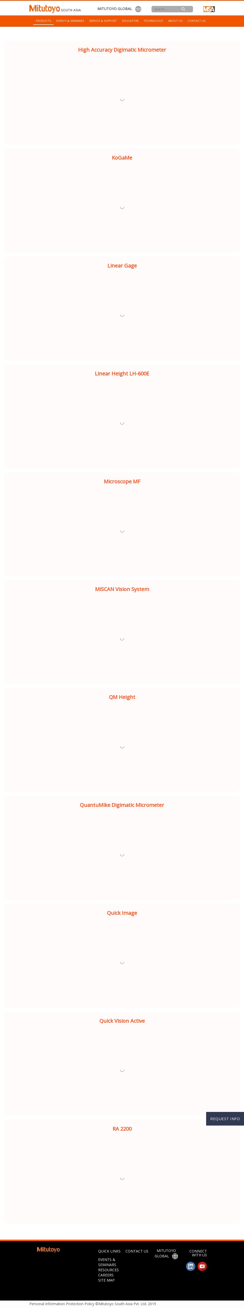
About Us (175, 21)
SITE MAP (106, 1280)
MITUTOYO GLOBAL (119, 9)
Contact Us (196, 21)
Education (130, 21)
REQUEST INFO (225, 1118)
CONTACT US (136, 1251)
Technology (153, 21)
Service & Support (103, 21)
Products (43, 21)
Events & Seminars (70, 21)
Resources (108, 1269)
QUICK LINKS (109, 1251)
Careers (106, 1275)
